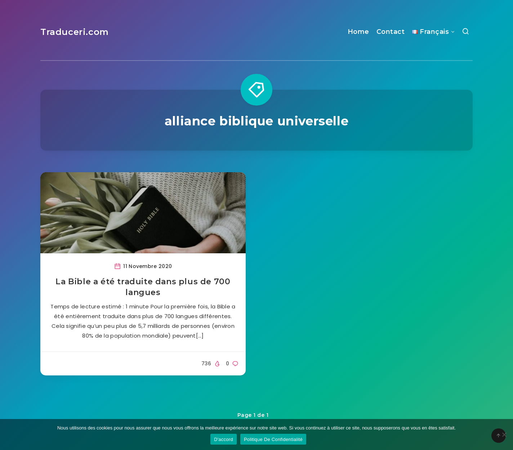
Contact (390, 32)
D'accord (223, 439)
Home (358, 32)
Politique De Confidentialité (273, 439)
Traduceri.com (74, 32)
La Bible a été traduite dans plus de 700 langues (142, 287)
